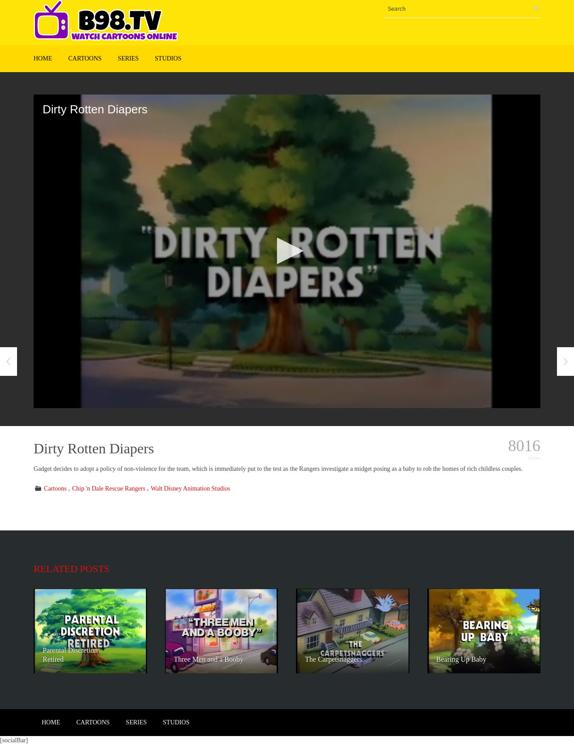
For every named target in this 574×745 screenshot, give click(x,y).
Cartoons (84, 58)
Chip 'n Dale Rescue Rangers (108, 488)
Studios (168, 58)
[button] (287, 251)
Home (43, 58)
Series (128, 58)
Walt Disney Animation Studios (190, 488)
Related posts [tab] (71, 568)
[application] (287, 251)
